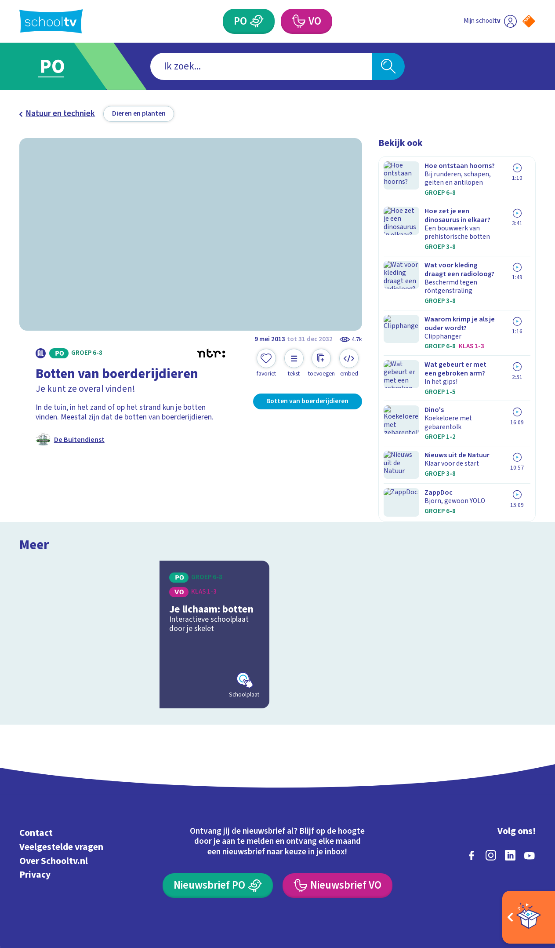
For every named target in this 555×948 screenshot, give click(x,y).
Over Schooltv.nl (53, 795)
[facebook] (471, 790)
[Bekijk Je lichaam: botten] (144, 569)
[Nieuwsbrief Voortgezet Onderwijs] (337, 820)
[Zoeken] (388, 66)
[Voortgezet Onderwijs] (298, 21)
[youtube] (529, 790)
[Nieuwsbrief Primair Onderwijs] (218, 820)
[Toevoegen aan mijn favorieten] (266, 363)
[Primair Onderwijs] (257, 21)
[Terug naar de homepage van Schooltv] (51, 21)
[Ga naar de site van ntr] (521, 868)
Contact (36, 767)
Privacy (35, 809)
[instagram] (491, 790)
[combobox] (261, 66)
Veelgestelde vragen (61, 781)
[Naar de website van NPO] (529, 21)
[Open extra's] (528, 917)
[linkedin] (510, 790)
